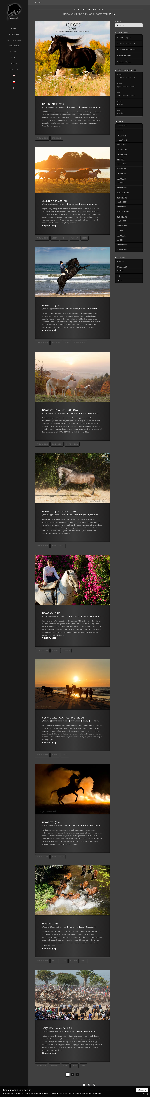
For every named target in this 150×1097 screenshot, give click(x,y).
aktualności (42, 138)
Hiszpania (56, 343)
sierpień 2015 (122, 221)
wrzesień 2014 (122, 249)
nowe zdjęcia (79, 343)
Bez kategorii (122, 266)
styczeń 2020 (122, 135)
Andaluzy (121, 104)
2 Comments (93, 413)
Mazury (74, 238)
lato (64, 961)
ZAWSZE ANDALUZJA (126, 43)
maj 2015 (120, 230)
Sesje (82, 204)
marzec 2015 (121, 235)
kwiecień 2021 (122, 126)
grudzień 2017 (122, 168)
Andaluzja (41, 1065)
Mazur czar (50, 923)
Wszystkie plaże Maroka (127, 49)
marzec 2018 (121, 164)
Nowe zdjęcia (51, 305)
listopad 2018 (122, 154)
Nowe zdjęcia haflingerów (60, 410)
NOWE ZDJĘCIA (124, 37)
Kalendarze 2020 (124, 56)
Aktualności (72, 107)
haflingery (57, 444)
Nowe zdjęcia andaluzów (59, 511)
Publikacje (84, 107)
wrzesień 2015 (122, 216)
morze (55, 755)
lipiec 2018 (120, 159)
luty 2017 (120, 183)
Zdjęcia (82, 309)
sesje (84, 238)
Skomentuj (96, 107)
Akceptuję (142, 1090)
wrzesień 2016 (122, 197)
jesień (54, 238)
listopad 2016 (122, 188)
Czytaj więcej (49, 225)
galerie (55, 650)
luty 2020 (120, 130)
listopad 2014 (122, 245)
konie (64, 238)
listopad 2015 (122, 207)
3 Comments (89, 1032)
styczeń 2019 (122, 149)
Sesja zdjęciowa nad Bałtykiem (63, 717)
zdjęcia (66, 650)
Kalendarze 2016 (53, 104)
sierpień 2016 (122, 202)
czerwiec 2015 (122, 226)
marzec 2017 (121, 178)
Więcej (145, 1094)
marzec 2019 (121, 145)
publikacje (56, 138)
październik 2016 (123, 192)
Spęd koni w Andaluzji (57, 1028)
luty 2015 (120, 240)
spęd (83, 1065)
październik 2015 (123, 211)
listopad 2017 (122, 173)
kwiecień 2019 (122, 140)
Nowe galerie (51, 613)
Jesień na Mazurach (55, 201)
